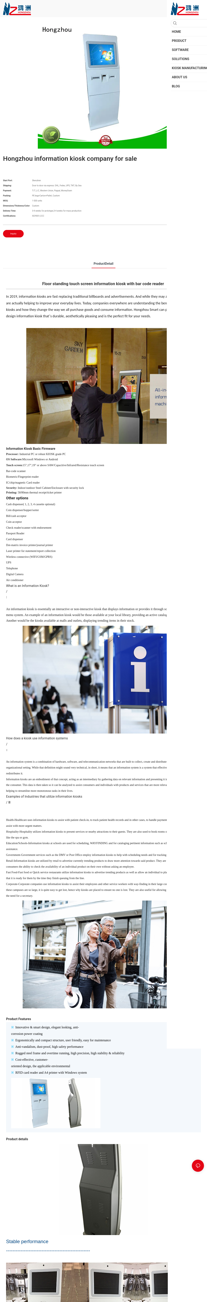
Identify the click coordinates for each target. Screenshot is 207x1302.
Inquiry (13, 234)
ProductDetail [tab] (103, 264)
